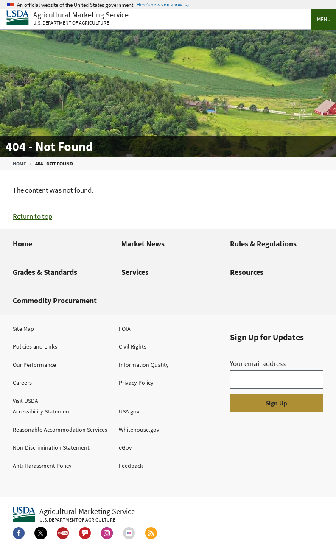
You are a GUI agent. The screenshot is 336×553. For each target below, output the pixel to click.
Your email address (258, 363)
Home (19, 163)
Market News (143, 244)
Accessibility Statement (42, 411)
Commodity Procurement (55, 300)
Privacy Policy (136, 382)
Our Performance (34, 365)
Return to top (32, 216)
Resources (246, 272)
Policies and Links (35, 346)
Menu (323, 19)
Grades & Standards (45, 272)
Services (134, 272)
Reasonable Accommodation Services (60, 429)
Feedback (131, 465)
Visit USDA (25, 401)
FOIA (125, 328)
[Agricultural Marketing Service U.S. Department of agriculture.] (74, 515)
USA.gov (129, 411)
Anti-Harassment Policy (42, 465)
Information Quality (144, 365)
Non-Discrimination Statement (51, 447)
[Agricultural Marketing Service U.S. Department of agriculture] (67, 18)
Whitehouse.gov (139, 429)
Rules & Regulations (263, 244)
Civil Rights (132, 346)
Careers (22, 382)
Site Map (23, 328)
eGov (125, 447)
